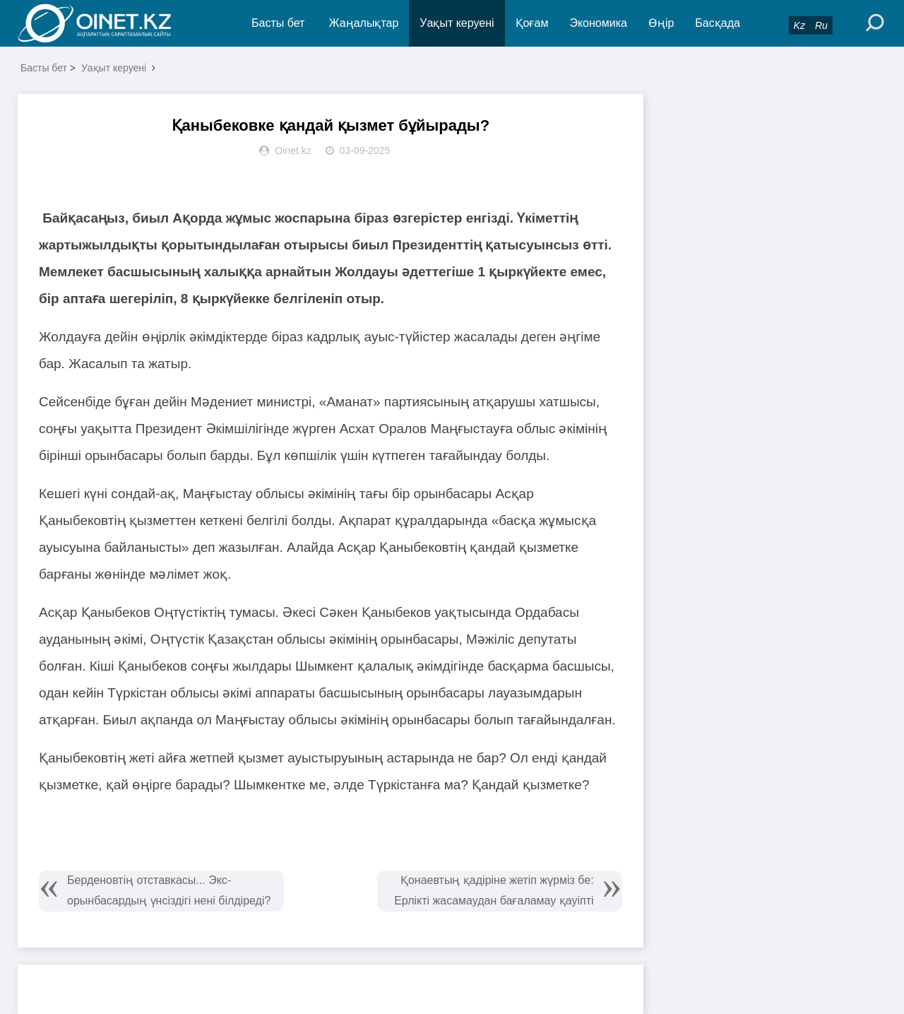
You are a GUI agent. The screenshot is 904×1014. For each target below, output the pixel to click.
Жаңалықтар (364, 23)
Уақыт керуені (457, 23)
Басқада (717, 23)
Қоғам (532, 23)
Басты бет (277, 23)
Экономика (598, 23)
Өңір (661, 23)
